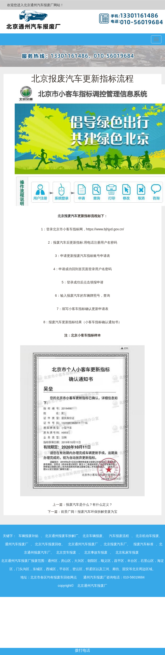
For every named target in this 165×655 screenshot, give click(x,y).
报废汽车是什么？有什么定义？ (89, 504)
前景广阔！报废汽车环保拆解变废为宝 (89, 512)
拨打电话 (82, 650)
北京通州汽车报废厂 (83, 544)
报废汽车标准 (143, 544)
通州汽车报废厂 (16, 544)
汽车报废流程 (119, 536)
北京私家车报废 (127, 552)
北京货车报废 (66, 552)
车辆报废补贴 (28, 536)
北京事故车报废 (95, 552)
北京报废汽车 (68, 216)
